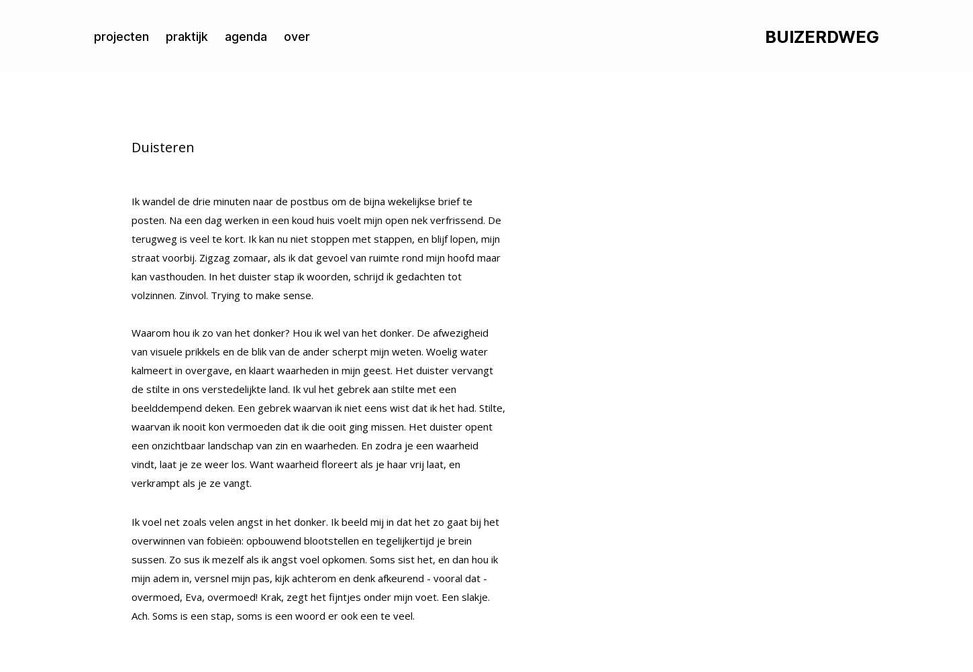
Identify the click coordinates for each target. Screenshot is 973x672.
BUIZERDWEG (822, 37)
